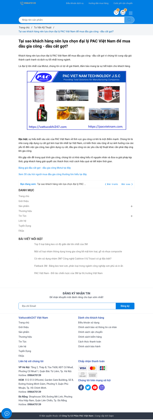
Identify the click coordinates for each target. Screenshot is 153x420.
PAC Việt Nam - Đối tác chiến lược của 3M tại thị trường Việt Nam (68, 274)
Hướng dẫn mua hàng (98, 3)
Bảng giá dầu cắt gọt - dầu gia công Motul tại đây (45, 168)
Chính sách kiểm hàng (90, 337)
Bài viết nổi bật (31, 239)
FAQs (21, 231)
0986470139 (28, 3)
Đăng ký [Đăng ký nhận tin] (125, 306)
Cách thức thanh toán (89, 342)
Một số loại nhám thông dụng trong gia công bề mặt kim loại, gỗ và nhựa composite (78, 252)
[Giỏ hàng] (122, 13)
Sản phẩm (24, 206)
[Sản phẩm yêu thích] (115, 13)
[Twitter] (88, 388)
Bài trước (112, 185)
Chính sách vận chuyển (90, 332)
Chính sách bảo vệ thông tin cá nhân (97, 328)
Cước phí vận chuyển (123, 3)
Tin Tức (22, 216)
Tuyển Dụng (25, 226)
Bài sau (127, 185)
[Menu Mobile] (131, 13)
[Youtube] (95, 388)
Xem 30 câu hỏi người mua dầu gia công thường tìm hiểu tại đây (53, 175)
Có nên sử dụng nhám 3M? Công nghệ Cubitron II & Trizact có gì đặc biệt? (72, 259)
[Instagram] (102, 388)
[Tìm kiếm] (129, 20)
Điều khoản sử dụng (88, 323)
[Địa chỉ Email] (67, 306)
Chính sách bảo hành (89, 347)
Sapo (111, 416)
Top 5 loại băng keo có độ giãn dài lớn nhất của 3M (61, 245)
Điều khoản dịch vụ (74, 3)
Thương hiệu (25, 211)
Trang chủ (24, 197)
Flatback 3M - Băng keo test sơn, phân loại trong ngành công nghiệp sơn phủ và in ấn (78, 266)
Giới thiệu (24, 201)
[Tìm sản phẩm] (71, 20)
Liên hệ (22, 221)
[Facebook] (81, 388)
